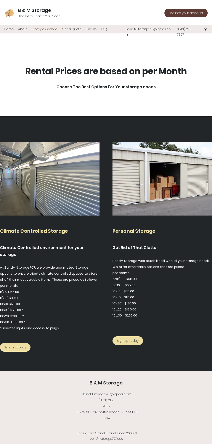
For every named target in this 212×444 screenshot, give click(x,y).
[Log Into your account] (186, 13)
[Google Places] (205, 29)
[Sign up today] (15, 347)
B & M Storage (35, 10)
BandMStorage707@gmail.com (106, 394)
